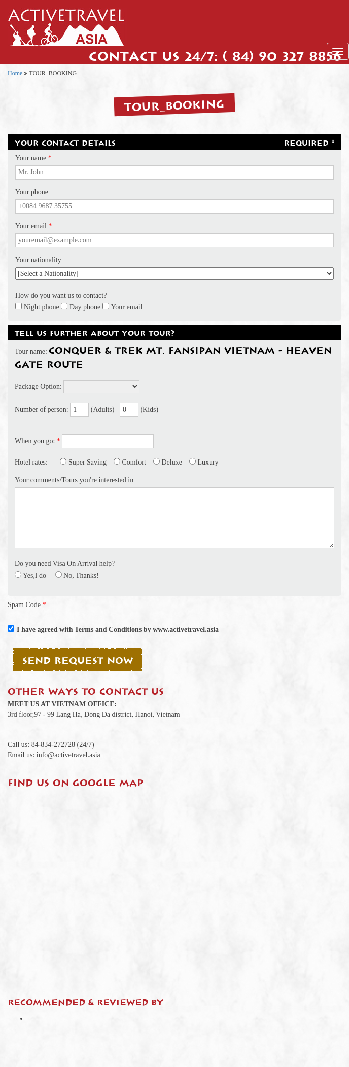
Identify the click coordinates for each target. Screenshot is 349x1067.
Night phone (41, 307)
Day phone (84, 307)
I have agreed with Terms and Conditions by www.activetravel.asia (118, 629)
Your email (127, 307)
